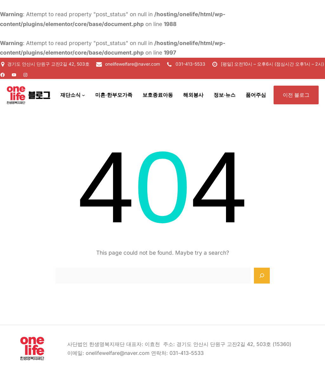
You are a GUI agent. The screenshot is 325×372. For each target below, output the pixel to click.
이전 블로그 (296, 95)
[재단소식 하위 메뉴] (83, 95)
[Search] (262, 276)
